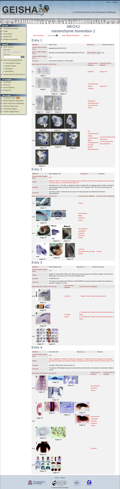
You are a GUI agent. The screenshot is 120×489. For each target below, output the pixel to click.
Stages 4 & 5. (103, 71)
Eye (89, 131)
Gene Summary (38, 35)
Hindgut (90, 136)
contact (114, 2)
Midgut (90, 140)
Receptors (9, 69)
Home (56, 478)
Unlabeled (90, 71)
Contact (62, 478)
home (108, 2)
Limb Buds (81, 233)
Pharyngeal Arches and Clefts (86, 251)
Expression (53, 36)
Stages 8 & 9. (103, 86)
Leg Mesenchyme (93, 138)
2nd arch (99, 251)
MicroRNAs (9, 71)
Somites (90, 86)
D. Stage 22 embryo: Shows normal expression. (93, 296)
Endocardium (91, 101)
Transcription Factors (13, 63)
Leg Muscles (81, 231)
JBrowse (86, 35)
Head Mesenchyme (93, 103)
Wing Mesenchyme (93, 149)
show (50, 57)
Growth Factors (10, 66)
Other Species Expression (70, 35)
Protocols (6, 85)
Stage (5, 31)
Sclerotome (81, 218)
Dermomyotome (82, 213)
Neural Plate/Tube (93, 84)
